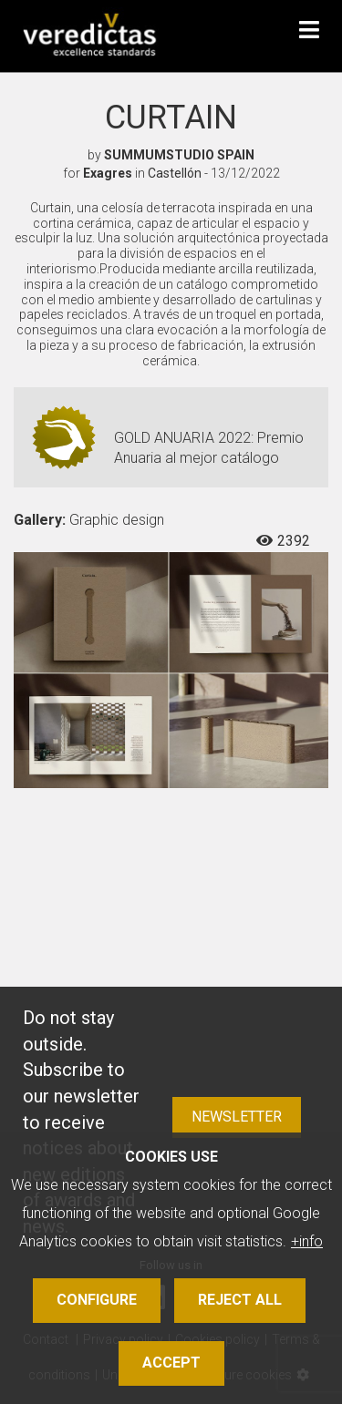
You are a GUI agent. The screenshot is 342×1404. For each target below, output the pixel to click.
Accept (171, 1362)
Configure (97, 1299)
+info (307, 1241)
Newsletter (237, 1116)
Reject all (240, 1299)
